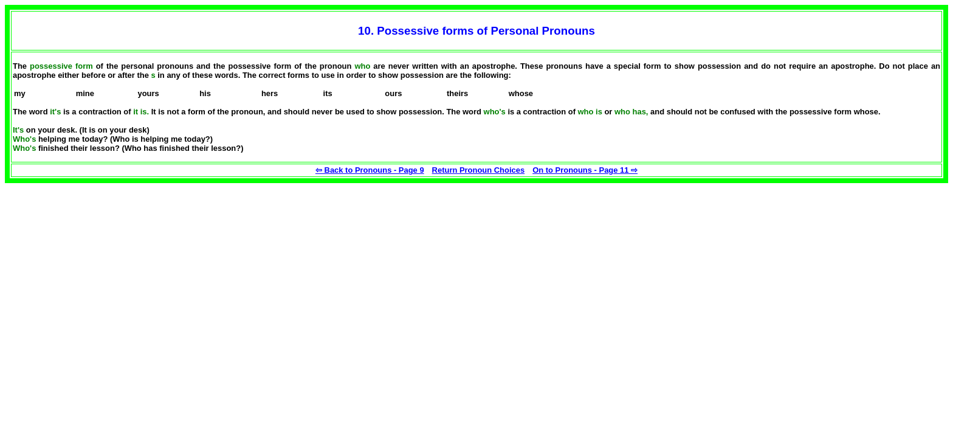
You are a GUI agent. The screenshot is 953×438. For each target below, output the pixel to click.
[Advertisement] (96, 259)
